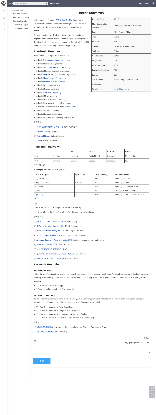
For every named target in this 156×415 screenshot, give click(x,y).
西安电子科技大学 (63, 20)
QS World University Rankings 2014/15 (51, 226)
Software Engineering (52, 92)
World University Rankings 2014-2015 (51, 235)
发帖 (140, 4)
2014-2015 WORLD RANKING (48, 249)
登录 (147, 4)
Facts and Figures (43, 136)
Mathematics (49, 82)
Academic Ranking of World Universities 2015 (54, 240)
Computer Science (51, 67)
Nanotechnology (69, 107)
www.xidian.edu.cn (121, 89)
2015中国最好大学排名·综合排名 (50, 127)
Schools (39, 141)
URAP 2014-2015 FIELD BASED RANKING (54, 258)
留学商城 (55, 4)
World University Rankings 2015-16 (50, 231)
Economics (48, 78)
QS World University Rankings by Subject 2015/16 (55, 254)
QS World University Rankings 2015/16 (51, 221)
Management (61, 78)
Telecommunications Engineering (57, 60)
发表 (42, 361)
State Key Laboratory (44, 332)
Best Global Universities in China (49, 245)
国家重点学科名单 (44, 327)
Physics (47, 75)
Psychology (39, 194)
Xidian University (43, 131)
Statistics (61, 82)
